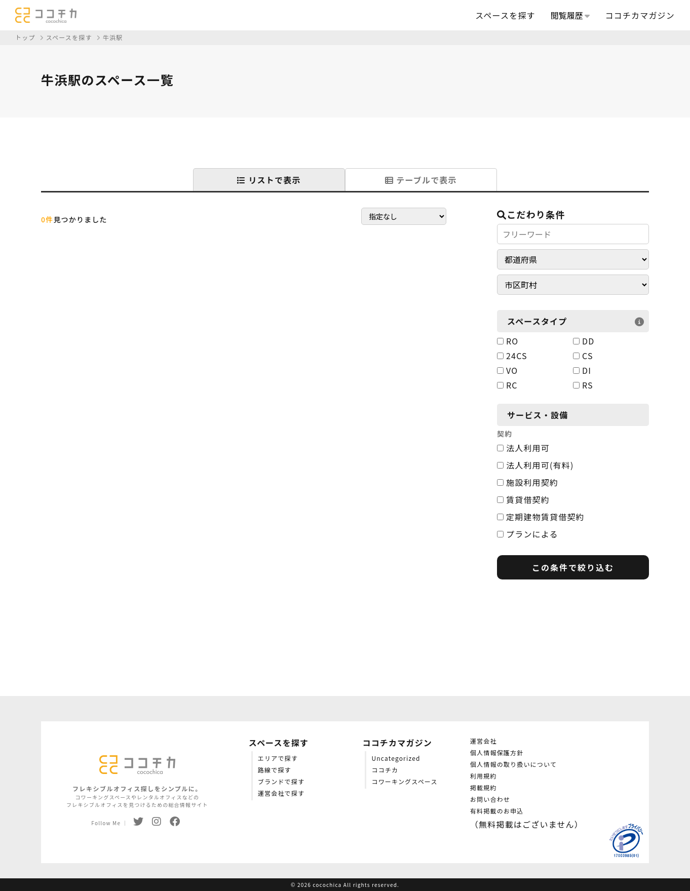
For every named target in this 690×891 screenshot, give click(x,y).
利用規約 (483, 775)
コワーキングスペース (404, 781)
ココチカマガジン (640, 15)
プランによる (527, 534)
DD (583, 341)
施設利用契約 (527, 482)
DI (582, 370)
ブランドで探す (281, 781)
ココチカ (384, 769)
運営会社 (483, 741)
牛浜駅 (113, 37)
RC (507, 385)
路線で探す (274, 769)
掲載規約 (483, 787)
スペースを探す (505, 15)
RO (507, 341)
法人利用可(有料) (535, 465)
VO (507, 370)
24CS (512, 356)
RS (583, 385)
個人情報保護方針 (497, 752)
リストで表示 (268, 180)
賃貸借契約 (523, 499)
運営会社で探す (281, 793)
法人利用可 (523, 448)
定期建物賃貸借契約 (541, 517)
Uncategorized (395, 758)
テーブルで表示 (420, 180)
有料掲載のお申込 (497, 810)
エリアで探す (278, 758)
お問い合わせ (490, 799)
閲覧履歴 (570, 15)
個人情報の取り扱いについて (513, 764)
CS (583, 356)
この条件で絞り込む (573, 567)
